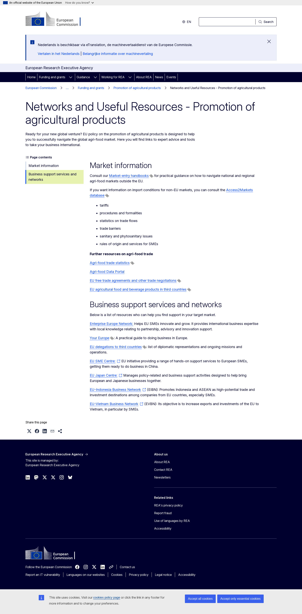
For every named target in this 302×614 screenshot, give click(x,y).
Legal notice (163, 575)
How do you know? (79, 2)
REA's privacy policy (168, 505)
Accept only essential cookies (240, 598)
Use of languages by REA (172, 521)
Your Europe (99, 338)
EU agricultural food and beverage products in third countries (138, 289)
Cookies (116, 575)
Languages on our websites (85, 575)
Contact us (127, 567)
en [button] (186, 22)
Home (31, 77)
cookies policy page (106, 597)
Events (171, 77)
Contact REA (163, 470)
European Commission (41, 88)
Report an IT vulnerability (42, 575)
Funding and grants (52, 77)
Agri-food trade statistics (110, 263)
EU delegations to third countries (116, 347)
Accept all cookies (200, 598)
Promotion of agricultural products (137, 88)
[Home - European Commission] (56, 19)
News (159, 77)
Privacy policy (138, 575)
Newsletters (162, 477)
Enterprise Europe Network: (111, 324)
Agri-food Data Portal (107, 272)
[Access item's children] (70, 77)
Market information (44, 166)
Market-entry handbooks (129, 176)
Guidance (83, 77)
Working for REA (113, 77)
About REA (144, 77)
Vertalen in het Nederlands (59, 54)
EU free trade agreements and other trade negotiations (133, 280)
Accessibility (162, 528)
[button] (29, 431)
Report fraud (163, 513)
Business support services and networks (52, 177)
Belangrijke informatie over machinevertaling (118, 54)
